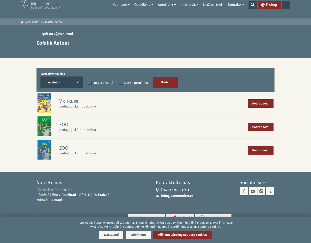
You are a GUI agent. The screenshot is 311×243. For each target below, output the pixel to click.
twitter (270, 191)
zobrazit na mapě (49, 200)
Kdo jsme (120, 9)
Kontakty (235, 9)
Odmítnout (138, 235)
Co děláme (142, 9)
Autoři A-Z (165, 9)
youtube (253, 191)
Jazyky (286, 9)
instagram (261, 191)
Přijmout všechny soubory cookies (183, 235)
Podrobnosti (260, 103)
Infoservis (188, 9)
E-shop (271, 9)
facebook (244, 191)
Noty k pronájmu (136, 83)
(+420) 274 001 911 (175, 190)
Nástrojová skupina (52, 74)
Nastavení (110, 235)
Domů (105, 9)
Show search (253, 9)
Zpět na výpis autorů (57, 34)
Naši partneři (213, 9)
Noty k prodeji (103, 83)
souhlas (130, 223)
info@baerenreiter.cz (177, 196)
